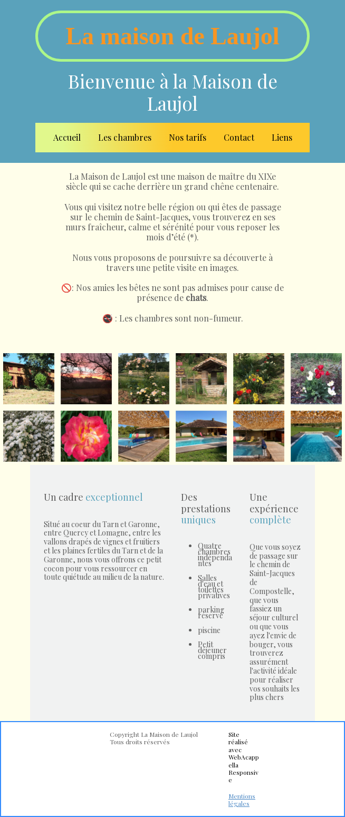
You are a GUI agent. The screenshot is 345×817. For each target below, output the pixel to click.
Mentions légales (241, 800)
